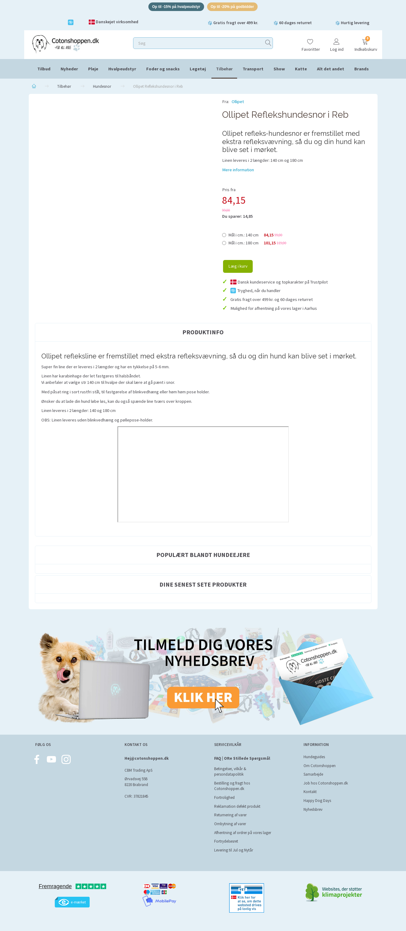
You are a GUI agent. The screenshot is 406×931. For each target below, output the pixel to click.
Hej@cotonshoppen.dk (147, 758)
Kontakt (310, 791)
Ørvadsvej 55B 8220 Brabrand (136, 782)
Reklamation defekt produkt (237, 806)
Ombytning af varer (230, 823)
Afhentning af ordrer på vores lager (242, 832)
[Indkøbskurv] (365, 43)
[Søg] (268, 44)
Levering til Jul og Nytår (233, 850)
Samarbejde (313, 774)
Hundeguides (314, 756)
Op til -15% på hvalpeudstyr (174, 7)
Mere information (238, 170)
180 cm (257, 244)
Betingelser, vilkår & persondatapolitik (230, 771)
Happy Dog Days (317, 800)
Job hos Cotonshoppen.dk (326, 783)
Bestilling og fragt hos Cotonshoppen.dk (232, 786)
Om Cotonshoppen (320, 765)
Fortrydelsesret (226, 841)
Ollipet (238, 103)
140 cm (255, 236)
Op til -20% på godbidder (234, 7)
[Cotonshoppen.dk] (65, 44)
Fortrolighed (224, 797)
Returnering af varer (230, 815)
